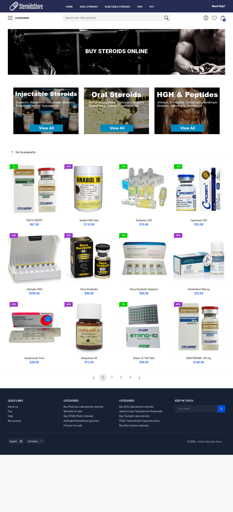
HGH (139, 6)
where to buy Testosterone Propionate (140, 411)
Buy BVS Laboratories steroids (136, 406)
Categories (18, 17)
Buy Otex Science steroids (134, 425)
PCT (152, 6)
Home (69, 6)
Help (10, 416)
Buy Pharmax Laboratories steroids (83, 406)
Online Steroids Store (209, 441)
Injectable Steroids (117, 6)
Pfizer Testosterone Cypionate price (139, 420)
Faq (10, 411)
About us (13, 406)
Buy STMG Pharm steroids (78, 416)
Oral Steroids (89, 6)
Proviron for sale (73, 425)
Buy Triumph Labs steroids (134, 416)
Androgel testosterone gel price (81, 420)
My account (14, 420)
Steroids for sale (73, 411)
